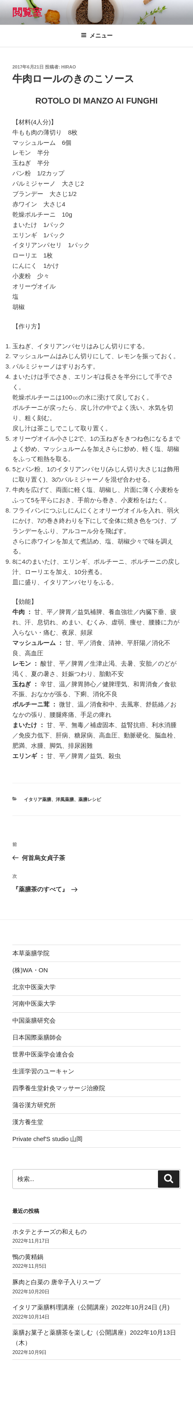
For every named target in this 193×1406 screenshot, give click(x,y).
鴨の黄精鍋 (27, 1256)
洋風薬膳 (65, 799)
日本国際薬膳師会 (37, 1037)
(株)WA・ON (30, 970)
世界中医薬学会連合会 (43, 1054)
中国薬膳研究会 (34, 1020)
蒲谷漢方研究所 (34, 1104)
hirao (68, 66)
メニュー (97, 35)
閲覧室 (27, 12)
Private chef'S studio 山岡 (47, 1138)
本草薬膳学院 (30, 953)
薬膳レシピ (89, 799)
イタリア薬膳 (37, 799)
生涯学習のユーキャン (43, 1071)
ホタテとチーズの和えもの (49, 1231)
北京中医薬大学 (34, 986)
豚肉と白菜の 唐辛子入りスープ (56, 1281)
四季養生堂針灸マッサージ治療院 (58, 1088)
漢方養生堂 (27, 1121)
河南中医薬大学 (34, 1003)
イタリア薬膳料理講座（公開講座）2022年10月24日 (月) (90, 1307)
